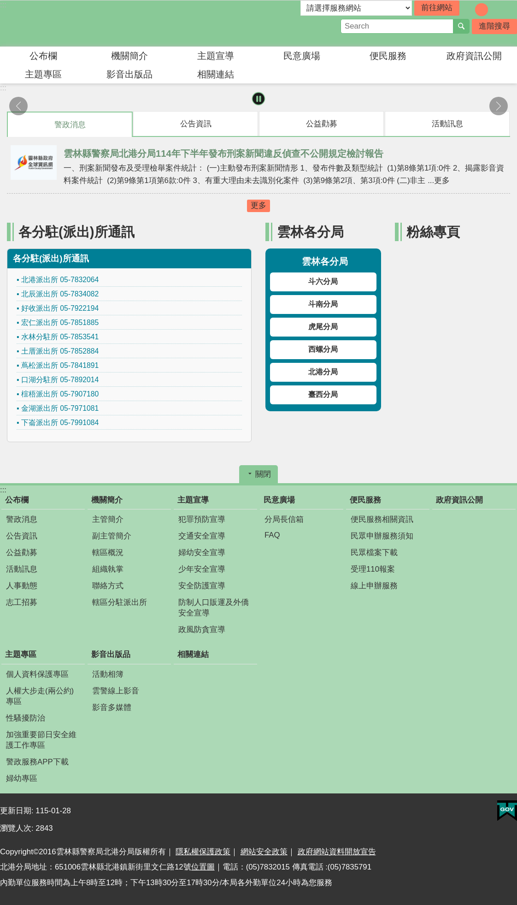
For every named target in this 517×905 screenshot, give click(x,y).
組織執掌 (107, 569)
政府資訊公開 (474, 56)
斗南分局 (323, 304)
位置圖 (203, 867)
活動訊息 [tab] (447, 123)
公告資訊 (21, 536)
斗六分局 (323, 281)
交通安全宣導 (201, 536)
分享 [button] (510, 9)
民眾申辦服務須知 (382, 536)
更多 (258, 205)
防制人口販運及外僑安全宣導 (213, 607)
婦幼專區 (21, 778)
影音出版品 (129, 74)
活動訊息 (21, 569)
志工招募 (21, 602)
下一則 (498, 106)
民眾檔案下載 (374, 552)
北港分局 (323, 372)
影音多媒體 (111, 707)
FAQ (272, 535)
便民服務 (388, 56)
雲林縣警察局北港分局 (80, 23)
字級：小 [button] (468, 9)
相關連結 (215, 74)
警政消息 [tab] (70, 124)
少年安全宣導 (201, 569)
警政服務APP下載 (37, 761)
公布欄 (43, 56)
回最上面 (505, 899)
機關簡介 (129, 56)
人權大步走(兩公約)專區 (40, 696)
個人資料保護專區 (37, 674)
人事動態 (21, 585)
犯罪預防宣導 (201, 519)
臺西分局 (323, 394)
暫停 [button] (258, 99)
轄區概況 (107, 552)
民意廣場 (301, 56)
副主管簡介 (111, 536)
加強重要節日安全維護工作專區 (41, 740)
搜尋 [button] (461, 26)
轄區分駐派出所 (119, 602)
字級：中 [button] (481, 9)
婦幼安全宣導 (201, 552)
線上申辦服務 (374, 585)
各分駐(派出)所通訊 (76, 231)
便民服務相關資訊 (382, 519)
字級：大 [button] (494, 9)
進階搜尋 (494, 26)
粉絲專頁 (433, 231)
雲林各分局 (310, 231)
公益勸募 (21, 552)
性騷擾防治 (25, 718)
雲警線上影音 (115, 690)
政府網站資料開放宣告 (337, 851)
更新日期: (17, 810)
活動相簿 (107, 674)
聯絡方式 (107, 585)
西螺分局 (323, 349)
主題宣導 (215, 56)
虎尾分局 (323, 327)
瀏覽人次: (17, 828)
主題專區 (43, 74)
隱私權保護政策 (203, 851)
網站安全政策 (264, 851)
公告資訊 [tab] (196, 123)
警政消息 (21, 519)
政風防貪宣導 (201, 629)
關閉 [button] (263, 474)
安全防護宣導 (201, 585)
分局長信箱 (284, 519)
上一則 (18, 106)
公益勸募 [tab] (321, 123)
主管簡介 (107, 519)
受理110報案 (373, 569)
